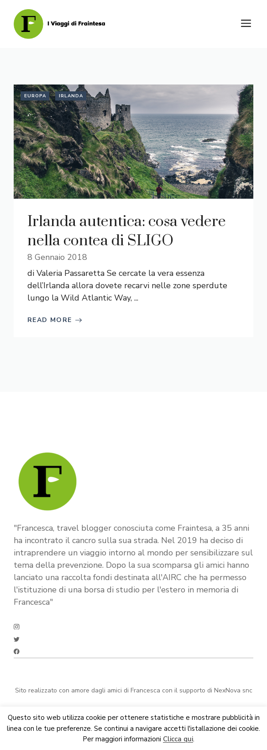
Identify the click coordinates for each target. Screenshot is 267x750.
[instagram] (17, 627)
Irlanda (71, 96)
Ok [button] (77, 739)
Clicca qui (178, 739)
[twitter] (17, 639)
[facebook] (17, 652)
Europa (35, 96)
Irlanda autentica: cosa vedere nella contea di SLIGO (126, 231)
